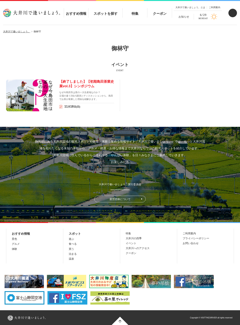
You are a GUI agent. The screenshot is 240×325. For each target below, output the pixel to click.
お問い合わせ (191, 243)
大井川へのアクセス (138, 248)
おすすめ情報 (76, 10)
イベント (131, 243)
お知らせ (183, 16)
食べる (73, 243)
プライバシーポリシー (196, 238)
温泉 (71, 258)
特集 (135, 10)
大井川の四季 (134, 238)
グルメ (16, 243)
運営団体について (120, 199)
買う (71, 248)
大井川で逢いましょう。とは (190, 7)
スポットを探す (106, 10)
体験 (14, 248)
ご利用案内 (214, 7)
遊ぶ (71, 238)
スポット (75, 233)
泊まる (73, 253)
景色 (14, 238)
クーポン (160, 10)
